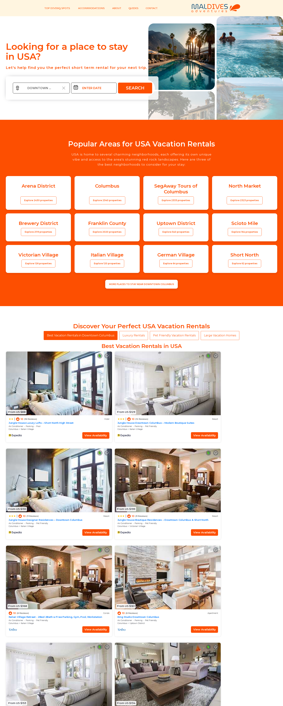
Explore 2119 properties (38, 232)
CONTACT (150, 8)
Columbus (13, 405)
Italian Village (27, 405)
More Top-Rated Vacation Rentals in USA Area (141, 657)
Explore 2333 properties (176, 200)
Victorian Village (234, 405)
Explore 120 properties (107, 263)
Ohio (216, 478)
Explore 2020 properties (107, 232)
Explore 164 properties (245, 232)
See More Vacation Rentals (141, 503)
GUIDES (132, 8)
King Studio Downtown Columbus (98, 471)
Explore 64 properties (176, 263)
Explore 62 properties (244, 263)
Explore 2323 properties (244, 200)
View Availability (55, 411)
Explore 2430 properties (38, 200)
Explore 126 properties (38, 263)
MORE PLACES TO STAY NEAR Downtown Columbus (141, 284)
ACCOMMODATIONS (90, 8)
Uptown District (96, 478)
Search (135, 88)
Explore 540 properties (175, 232)
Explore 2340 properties (107, 200)
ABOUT (115, 8)
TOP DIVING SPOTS (57, 8)
